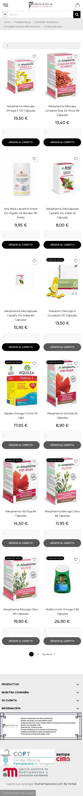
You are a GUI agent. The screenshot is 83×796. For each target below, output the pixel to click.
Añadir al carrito (21, 142)
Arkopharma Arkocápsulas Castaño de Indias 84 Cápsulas (20, 315)
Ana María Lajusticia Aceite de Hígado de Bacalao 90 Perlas (21, 213)
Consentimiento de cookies (18, 792)
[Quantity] (21, 132)
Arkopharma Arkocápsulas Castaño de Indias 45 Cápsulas (62, 213)
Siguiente (48, 654)
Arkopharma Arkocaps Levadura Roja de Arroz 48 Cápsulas (62, 111)
